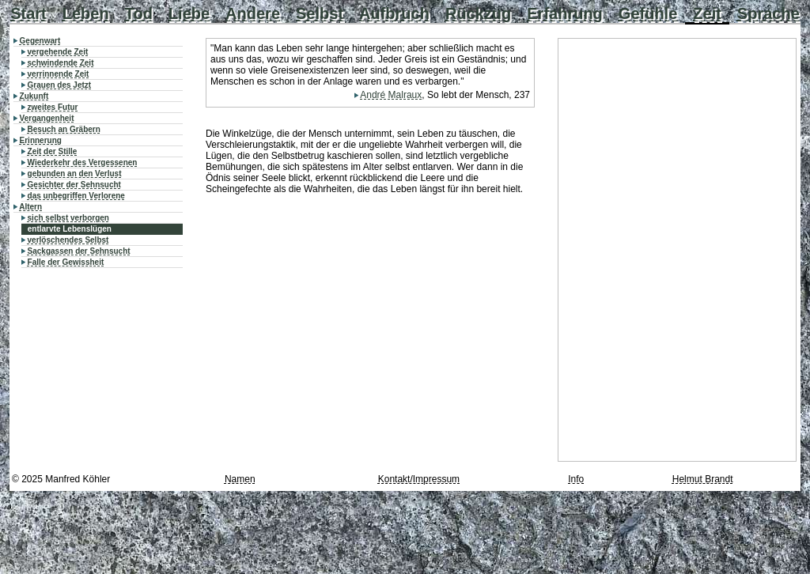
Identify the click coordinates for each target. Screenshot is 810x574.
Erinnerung (41, 140)
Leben (85, 13)
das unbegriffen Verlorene (76, 195)
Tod (139, 13)
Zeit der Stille (53, 151)
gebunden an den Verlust (75, 173)
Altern (30, 206)
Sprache (768, 13)
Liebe (189, 13)
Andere (252, 13)
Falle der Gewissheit (66, 262)
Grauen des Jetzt (60, 85)
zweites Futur (53, 107)
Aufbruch (394, 13)
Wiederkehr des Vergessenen (83, 162)
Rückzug (478, 13)
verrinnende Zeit (58, 74)
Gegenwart (40, 40)
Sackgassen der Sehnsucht (79, 251)
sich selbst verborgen (68, 217)
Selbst (319, 13)
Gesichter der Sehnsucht (74, 184)
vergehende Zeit (58, 51)
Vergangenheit (47, 118)
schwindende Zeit (61, 63)
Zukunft (34, 96)
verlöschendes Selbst (68, 240)
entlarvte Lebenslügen (70, 229)
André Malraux (391, 94)
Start (28, 13)
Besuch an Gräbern (64, 129)
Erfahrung (565, 13)
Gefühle (648, 13)
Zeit (707, 13)
